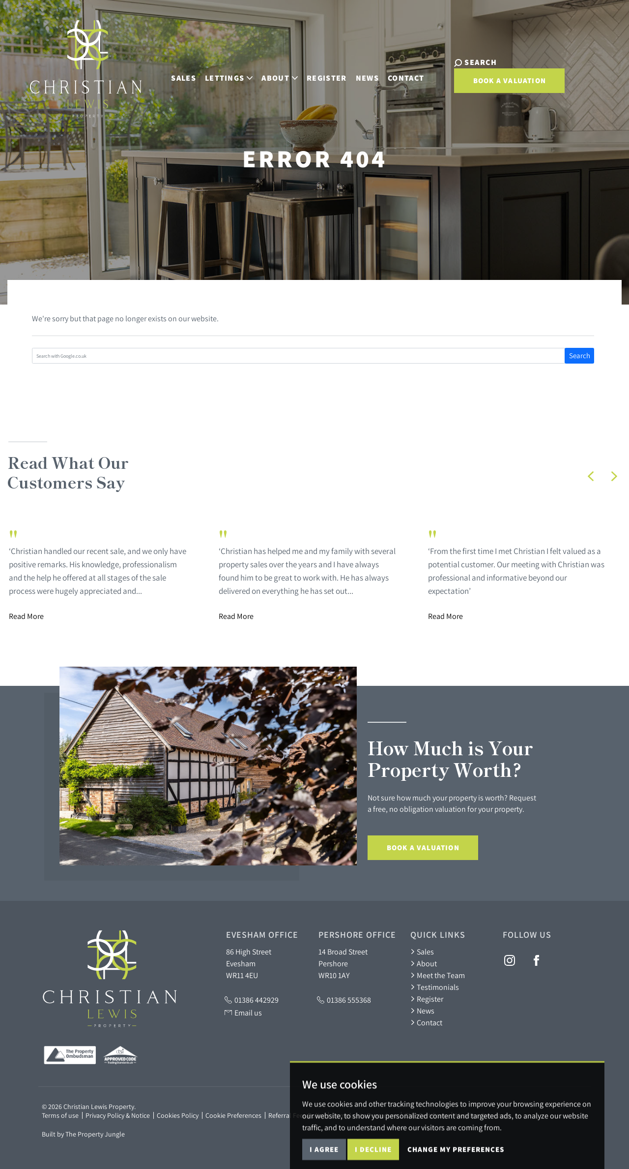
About (423, 963)
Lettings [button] (222, 73)
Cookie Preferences (233, 1115)
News (360, 73)
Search (579, 355)
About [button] (273, 73)
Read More (26, 616)
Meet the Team (437, 975)
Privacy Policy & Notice (118, 1115)
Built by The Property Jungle (83, 1134)
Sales (176, 73)
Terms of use (60, 1115)
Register (320, 73)
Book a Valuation (496, 80)
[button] (591, 476)
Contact (399, 73)
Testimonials (434, 987)
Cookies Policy (178, 1115)
